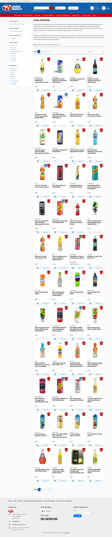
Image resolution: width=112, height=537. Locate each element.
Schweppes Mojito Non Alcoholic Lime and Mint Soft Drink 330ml (76, 329)
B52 (11, 72)
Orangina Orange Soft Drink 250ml (77, 79)
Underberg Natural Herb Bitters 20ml (76, 186)
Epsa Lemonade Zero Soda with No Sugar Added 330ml (94, 222)
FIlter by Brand (19, 66)
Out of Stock (60, 90)
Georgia (12, 57)
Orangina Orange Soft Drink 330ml (59, 150)
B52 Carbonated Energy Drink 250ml (76, 399)
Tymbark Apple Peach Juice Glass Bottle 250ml (94, 400)
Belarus (12, 47)
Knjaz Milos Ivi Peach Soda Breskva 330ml (77, 257)
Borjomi (12, 78)
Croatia (12, 53)
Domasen (13, 84)
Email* (75, 510)
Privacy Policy (60, 501)
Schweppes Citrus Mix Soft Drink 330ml (60, 221)
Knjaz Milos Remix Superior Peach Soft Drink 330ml (59, 116)
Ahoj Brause (13, 68)
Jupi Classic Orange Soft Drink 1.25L (59, 364)
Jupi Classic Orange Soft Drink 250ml (76, 115)
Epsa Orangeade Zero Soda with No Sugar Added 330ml (42, 329)
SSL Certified (46, 511)
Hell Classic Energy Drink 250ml (58, 186)
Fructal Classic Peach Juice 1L (94, 434)
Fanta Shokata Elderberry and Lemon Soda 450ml (94, 151)
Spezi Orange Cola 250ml (93, 293)
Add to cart (42, 90)
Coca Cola (13, 82)
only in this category (40, 10)
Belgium (12, 49)
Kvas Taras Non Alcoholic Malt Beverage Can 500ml (42, 151)
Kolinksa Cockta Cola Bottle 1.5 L (94, 257)
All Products (18, 15)
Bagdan (12, 74)
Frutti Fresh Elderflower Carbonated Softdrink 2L (42, 80)
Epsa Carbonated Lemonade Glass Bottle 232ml (58, 293)
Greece (12, 61)
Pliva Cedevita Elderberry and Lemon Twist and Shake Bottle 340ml (42, 364)
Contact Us (18, 1)
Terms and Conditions (25, 1)
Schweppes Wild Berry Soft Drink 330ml (60, 399)
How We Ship (68, 501)
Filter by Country (19, 42)
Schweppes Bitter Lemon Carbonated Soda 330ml (94, 187)
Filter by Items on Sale (19, 35)
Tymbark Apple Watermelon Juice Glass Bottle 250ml (76, 364)
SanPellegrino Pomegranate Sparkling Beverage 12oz (41, 400)
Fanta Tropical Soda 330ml (76, 293)
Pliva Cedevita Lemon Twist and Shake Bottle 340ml (59, 258)
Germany (13, 59)
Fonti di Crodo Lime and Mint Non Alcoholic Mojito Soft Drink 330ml (77, 471)
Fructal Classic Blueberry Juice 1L (41, 434)
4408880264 (15, 521)
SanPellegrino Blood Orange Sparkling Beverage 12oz (59, 329)
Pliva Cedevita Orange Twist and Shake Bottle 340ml (94, 364)
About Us (10, 1)
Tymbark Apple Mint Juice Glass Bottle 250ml (94, 471)
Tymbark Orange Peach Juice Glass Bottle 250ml (58, 471)
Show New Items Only (15, 31)
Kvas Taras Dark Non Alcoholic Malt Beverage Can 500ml (42, 222)
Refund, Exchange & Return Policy (33, 501)
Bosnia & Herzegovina (15, 51)
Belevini (12, 76)
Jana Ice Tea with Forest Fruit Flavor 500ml (76, 222)
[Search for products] (42, 8)
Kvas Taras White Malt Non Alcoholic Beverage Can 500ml (59, 435)
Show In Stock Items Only (16, 24)
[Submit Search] (51, 8)
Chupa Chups (14, 80)
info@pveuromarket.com (18, 524)
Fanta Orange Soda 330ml (41, 293)
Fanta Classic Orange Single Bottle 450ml (77, 150)
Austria (12, 45)
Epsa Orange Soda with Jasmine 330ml (94, 328)
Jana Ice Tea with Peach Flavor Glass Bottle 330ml (41, 116)
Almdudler (13, 70)
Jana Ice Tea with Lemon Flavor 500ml (42, 186)
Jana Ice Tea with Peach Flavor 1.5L (40, 257)
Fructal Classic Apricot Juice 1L (75, 434)
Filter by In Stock (19, 21)
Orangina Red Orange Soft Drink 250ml (42, 470)
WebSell (67, 532)
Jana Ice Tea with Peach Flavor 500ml (94, 115)
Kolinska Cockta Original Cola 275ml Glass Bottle (94, 80)
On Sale (12, 38)
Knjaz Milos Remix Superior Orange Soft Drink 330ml (59, 80)
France (12, 55)
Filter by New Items (19, 28)
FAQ (14, 1)
